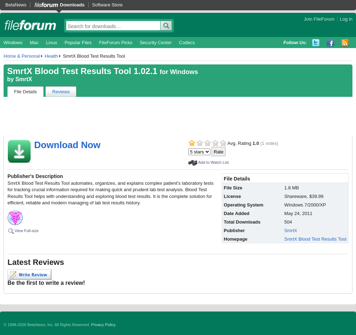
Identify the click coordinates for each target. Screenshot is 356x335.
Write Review (29, 274)
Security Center (156, 42)
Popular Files (77, 42)
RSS (345, 43)
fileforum (30, 25)
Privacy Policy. (103, 325)
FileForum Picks (115, 42)
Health (51, 56)
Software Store (107, 4)
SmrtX (23, 79)
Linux (51, 42)
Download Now (67, 145)
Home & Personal (22, 56)
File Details (25, 91)
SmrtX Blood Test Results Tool (315, 239)
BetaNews (15, 4)
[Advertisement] (178, 116)
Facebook (330, 43)
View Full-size (27, 231)
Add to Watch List (213, 162)
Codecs (187, 42)
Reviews (61, 91)
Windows (13, 42)
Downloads (72, 4)
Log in (346, 19)
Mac (34, 42)
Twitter (316, 43)
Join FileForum (319, 19)
